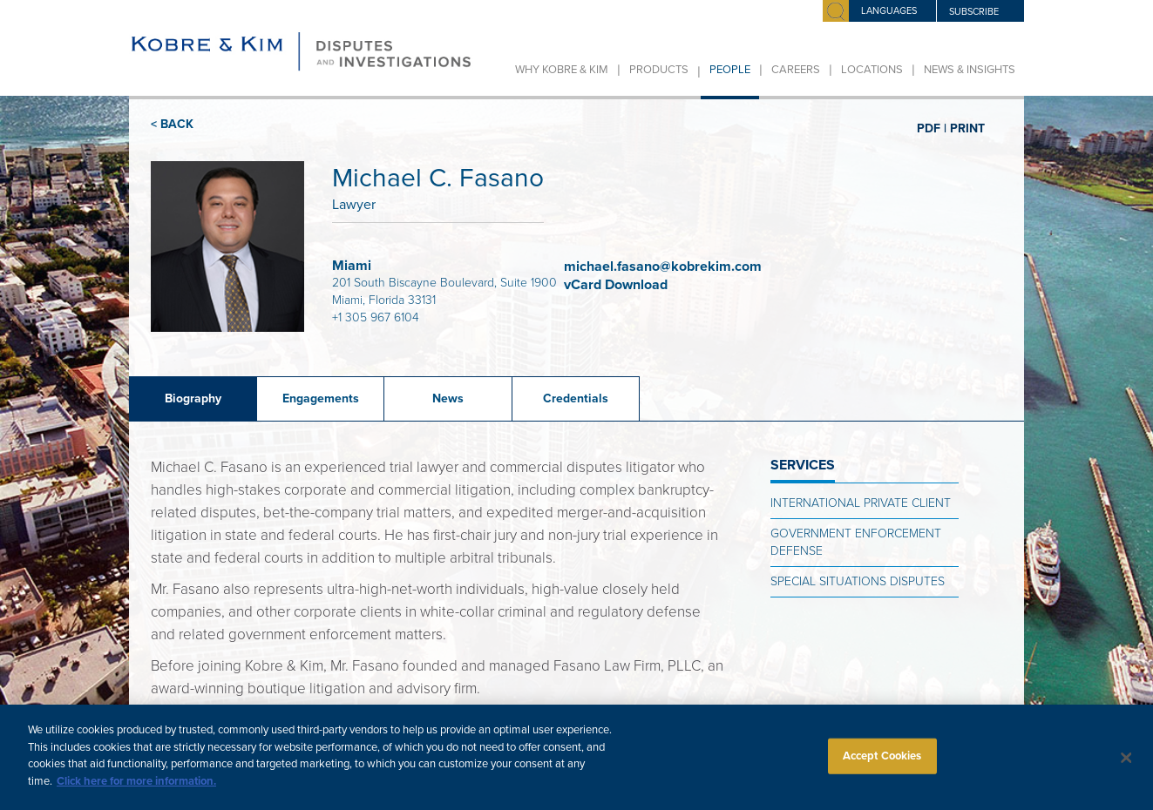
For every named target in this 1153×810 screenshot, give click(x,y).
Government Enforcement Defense (855, 542)
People (729, 70)
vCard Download (617, 285)
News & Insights (969, 70)
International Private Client (860, 503)
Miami (351, 265)
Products (658, 70)
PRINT (967, 128)
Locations (872, 70)
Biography (193, 398)
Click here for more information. (136, 789)
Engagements (320, 398)
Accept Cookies (882, 763)
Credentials (575, 398)
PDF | (931, 128)
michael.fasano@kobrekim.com (663, 266)
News (448, 398)
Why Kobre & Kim (561, 70)
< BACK (172, 124)
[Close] (1126, 765)
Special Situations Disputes (857, 581)
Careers (795, 70)
